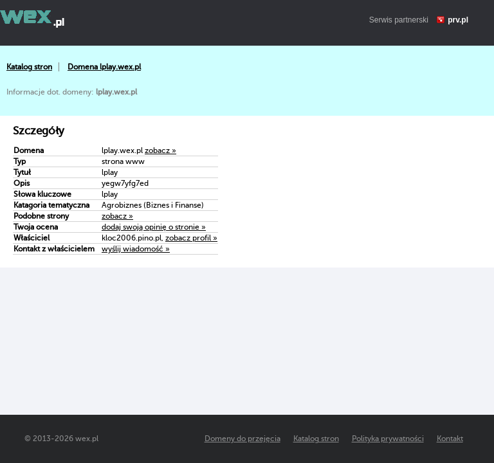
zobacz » (160, 150)
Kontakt (450, 438)
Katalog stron (29, 66)
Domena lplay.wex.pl (104, 66)
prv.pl (458, 19)
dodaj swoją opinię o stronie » (154, 227)
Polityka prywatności (388, 438)
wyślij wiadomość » (136, 248)
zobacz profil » (191, 237)
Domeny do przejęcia (242, 438)
